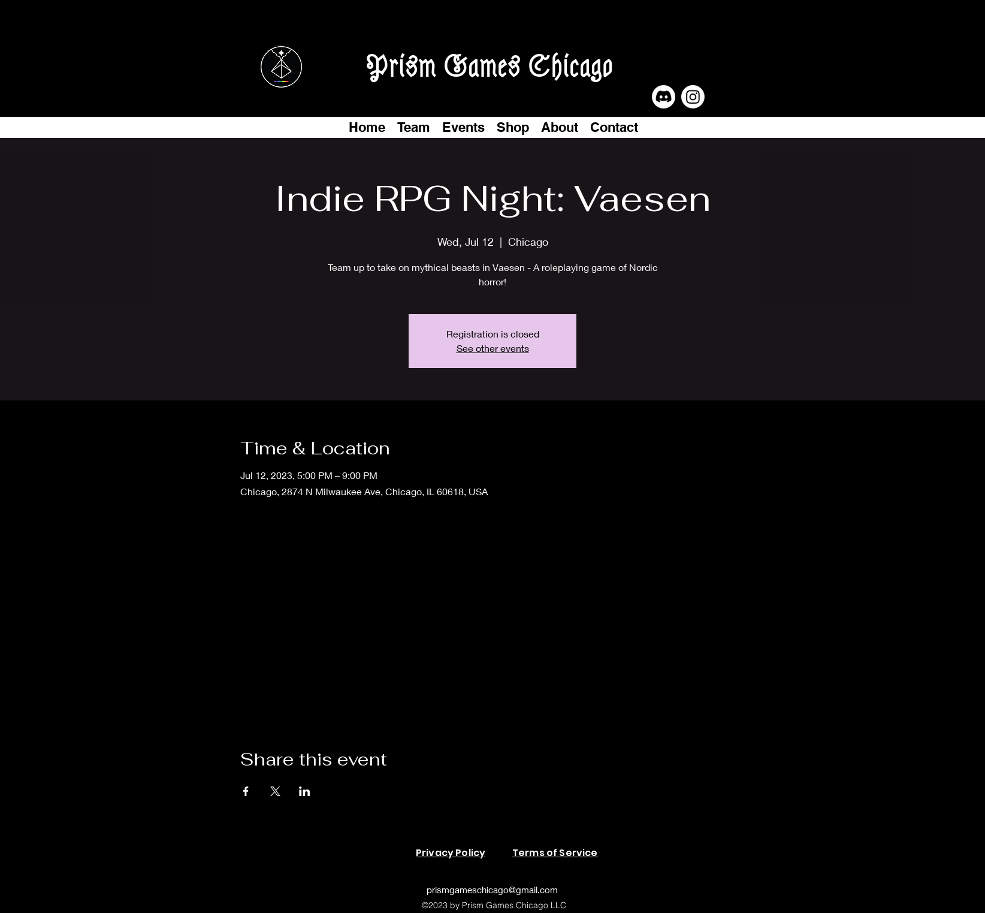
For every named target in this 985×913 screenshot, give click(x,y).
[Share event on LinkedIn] (304, 791)
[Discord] (663, 97)
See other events (493, 348)
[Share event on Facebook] (246, 791)
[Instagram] (693, 97)
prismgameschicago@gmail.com (492, 889)
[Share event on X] (275, 791)
